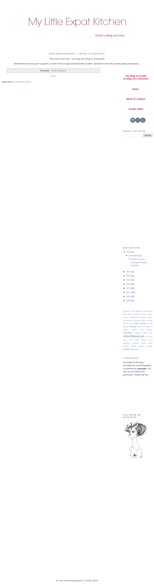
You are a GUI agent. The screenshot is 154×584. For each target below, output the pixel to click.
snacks (143, 343)
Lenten (144, 333)
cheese (125, 317)
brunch (144, 314)
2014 (128, 280)
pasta (125, 340)
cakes (150, 314)
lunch (150, 333)
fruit (130, 323)
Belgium (139, 311)
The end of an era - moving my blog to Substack (77, 58)
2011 (128, 292)
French (125, 323)
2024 (128, 252)
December (134, 255)
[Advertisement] (135, 191)
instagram (137, 333)
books (144, 311)
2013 (128, 284)
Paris (150, 337)
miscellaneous (133, 336)
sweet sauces (138, 346)
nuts (146, 337)
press (150, 340)
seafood (135, 343)
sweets (149, 346)
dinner (144, 320)
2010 (128, 296)
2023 (128, 271)
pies (130, 340)
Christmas (142, 317)
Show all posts (58, 70)
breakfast (136, 314)
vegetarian (134, 349)
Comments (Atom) (22, 82)
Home (53, 76)
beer (133, 311)
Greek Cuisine (140, 323)
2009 (128, 300)
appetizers (127, 311)
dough (150, 320)
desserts (137, 320)
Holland (132, 326)
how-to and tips (143, 327)
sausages (126, 343)
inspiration (127, 333)
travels (126, 349)
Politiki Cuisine (140, 340)
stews (150, 343)
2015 (128, 276)
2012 (128, 288)
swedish (126, 346)
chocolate (133, 317)
